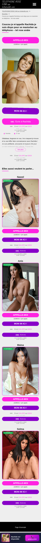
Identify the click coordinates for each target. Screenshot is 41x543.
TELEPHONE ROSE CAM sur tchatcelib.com (11, 4)
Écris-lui (20, 251)
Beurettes (5, 14)
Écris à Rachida (20, 121)
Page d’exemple (20, 527)
